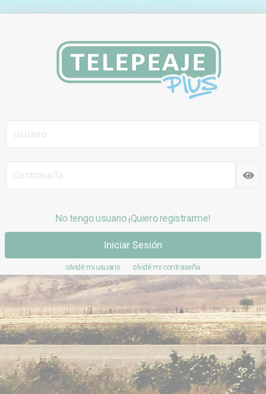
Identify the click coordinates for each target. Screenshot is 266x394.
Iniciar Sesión (133, 245)
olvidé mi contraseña (166, 267)
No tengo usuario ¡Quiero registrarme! (133, 218)
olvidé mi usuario (93, 267)
